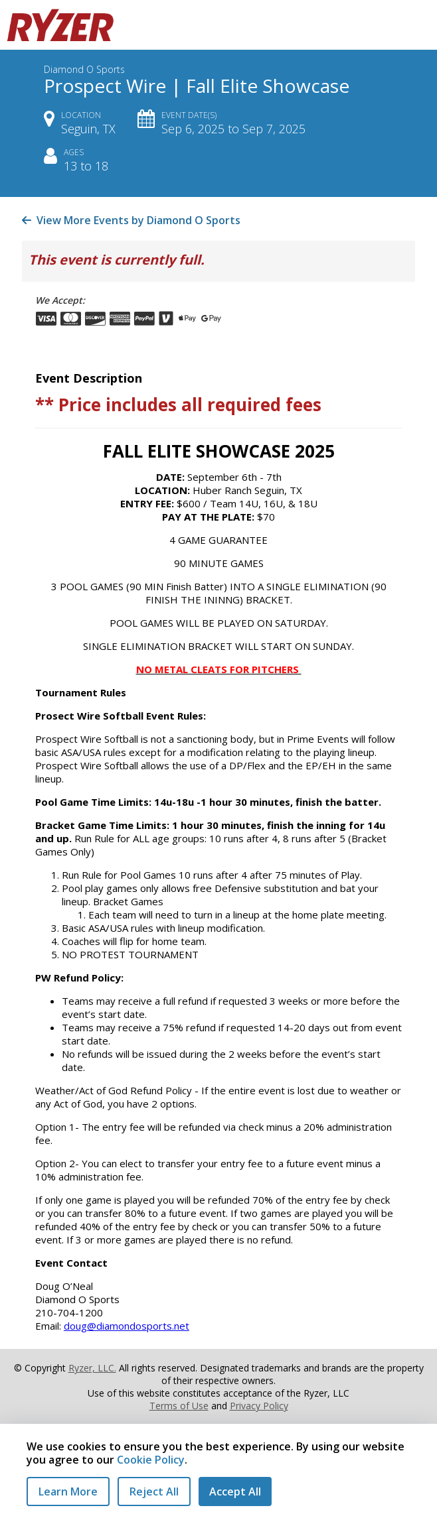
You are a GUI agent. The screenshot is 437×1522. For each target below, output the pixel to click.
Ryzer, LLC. (92, 1368)
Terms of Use (179, 1405)
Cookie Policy (151, 1459)
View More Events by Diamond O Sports (131, 220)
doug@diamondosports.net (126, 1325)
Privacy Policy (259, 1405)
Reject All (154, 1491)
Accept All (235, 1491)
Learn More (68, 1491)
